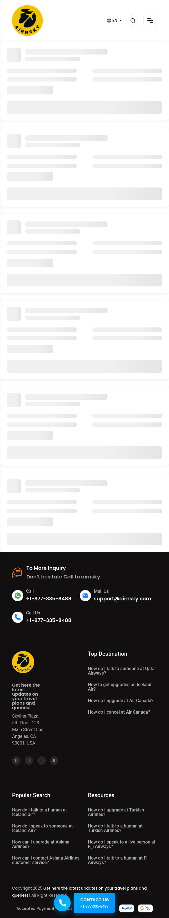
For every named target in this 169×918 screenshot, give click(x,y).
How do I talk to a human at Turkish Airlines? (115, 828)
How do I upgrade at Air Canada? (121, 700)
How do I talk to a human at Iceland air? (39, 812)
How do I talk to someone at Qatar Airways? (122, 671)
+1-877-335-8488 (48, 598)
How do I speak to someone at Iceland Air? (42, 828)
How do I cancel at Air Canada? (119, 712)
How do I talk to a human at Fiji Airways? (119, 860)
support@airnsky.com (122, 598)
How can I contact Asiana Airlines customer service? (45, 860)
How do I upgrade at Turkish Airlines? (116, 812)
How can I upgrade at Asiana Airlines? (40, 844)
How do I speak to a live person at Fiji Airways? (121, 844)
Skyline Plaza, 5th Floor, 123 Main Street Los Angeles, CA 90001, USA (28, 729)
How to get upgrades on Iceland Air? (119, 687)
